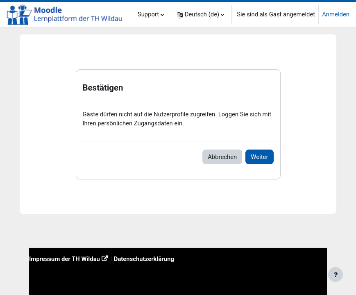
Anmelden (335, 14)
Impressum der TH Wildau (64, 259)
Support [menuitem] (148, 14)
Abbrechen (222, 157)
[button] (200, 14)
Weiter (259, 157)
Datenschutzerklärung (144, 259)
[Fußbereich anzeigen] (335, 274)
